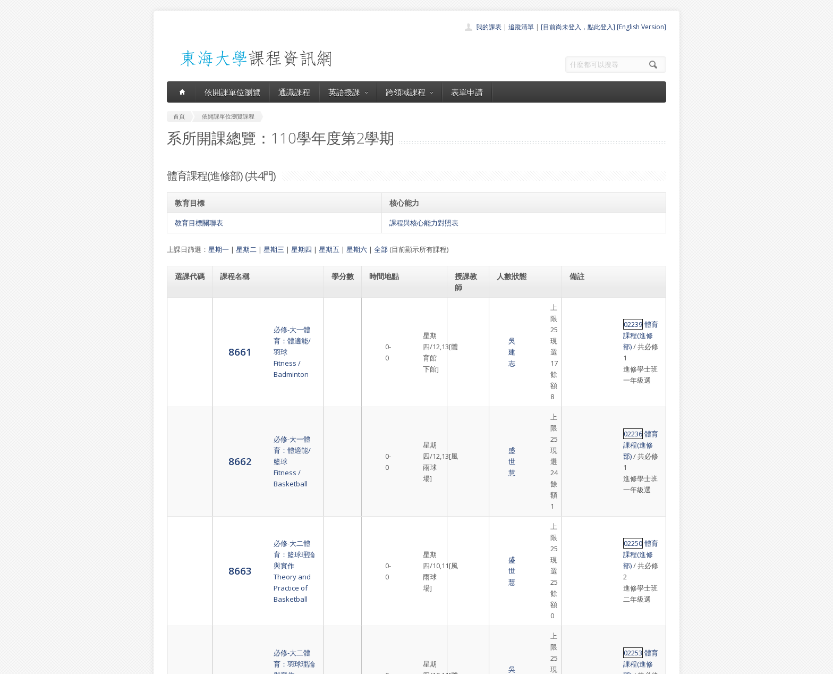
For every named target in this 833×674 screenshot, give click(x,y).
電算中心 (311, 663)
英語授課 (348, 92)
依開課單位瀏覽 (232, 92)
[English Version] (641, 26)
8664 (186, 462)
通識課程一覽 (395, 586)
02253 (579, 452)
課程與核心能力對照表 (423, 223)
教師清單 (389, 633)
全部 (381, 249)
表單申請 (467, 92)
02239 (579, 307)
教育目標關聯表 (199, 223)
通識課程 (294, 92)
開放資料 (389, 621)
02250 (579, 398)
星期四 (301, 249)
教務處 (345, 663)
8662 (186, 360)
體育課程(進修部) (617, 307)
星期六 (356, 249)
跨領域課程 (409, 92)
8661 (186, 318)
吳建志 (466, 318)
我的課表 (489, 26)
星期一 (218, 249)
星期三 (274, 249)
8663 (186, 408)
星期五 (329, 249)
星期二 (246, 249)
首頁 (382, 563)
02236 (579, 350)
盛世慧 (466, 361)
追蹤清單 (521, 26)
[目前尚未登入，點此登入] (578, 26)
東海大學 (176, 663)
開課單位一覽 (395, 574)
